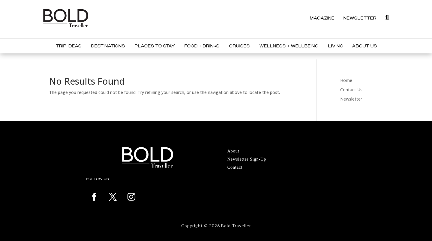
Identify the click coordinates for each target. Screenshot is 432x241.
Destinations (108, 46)
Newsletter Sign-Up (246, 159)
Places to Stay (155, 46)
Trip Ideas (69, 46)
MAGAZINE (322, 18)
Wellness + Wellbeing (289, 46)
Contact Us (351, 89)
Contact (235, 167)
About (233, 151)
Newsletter (351, 99)
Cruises (239, 46)
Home (346, 80)
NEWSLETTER (360, 18)
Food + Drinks (202, 46)
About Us (364, 46)
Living (336, 46)
